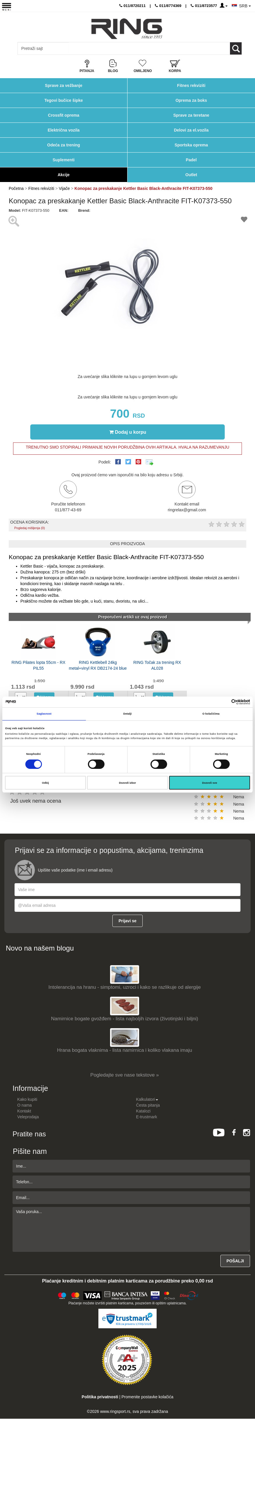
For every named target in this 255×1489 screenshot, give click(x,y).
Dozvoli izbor (127, 782)
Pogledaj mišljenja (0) (29, 528)
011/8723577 (204, 6)
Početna (16, 188)
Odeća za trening (63, 145)
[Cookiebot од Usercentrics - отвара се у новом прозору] (224, 702)
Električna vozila (64, 130)
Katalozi (143, 1111)
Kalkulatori (147, 1099)
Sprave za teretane (191, 115)
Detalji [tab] (127, 713)
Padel (191, 160)
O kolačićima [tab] (210, 713)
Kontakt (24, 1111)
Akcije (64, 174)
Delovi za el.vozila (191, 130)
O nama (24, 1105)
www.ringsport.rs (115, 1411)
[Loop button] (236, 48)
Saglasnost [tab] (44, 713)
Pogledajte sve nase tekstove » (124, 1075)
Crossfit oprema (63, 115)
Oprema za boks (191, 100)
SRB (245, 6)
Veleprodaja (28, 1116)
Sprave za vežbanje (63, 85)
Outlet (191, 174)
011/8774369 (168, 6)
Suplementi (64, 160)
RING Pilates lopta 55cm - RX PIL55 (38, 665)
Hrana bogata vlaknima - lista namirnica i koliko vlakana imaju (124, 1050)
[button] (207, 218)
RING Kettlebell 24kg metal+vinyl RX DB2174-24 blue (98, 665)
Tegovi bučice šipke (63, 100)
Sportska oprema (191, 145)
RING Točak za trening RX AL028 (157, 665)
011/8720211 (132, 6)
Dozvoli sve (209, 782)
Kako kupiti (27, 1099)
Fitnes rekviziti (191, 85)
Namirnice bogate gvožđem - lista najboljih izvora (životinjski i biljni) (124, 1018)
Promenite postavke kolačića (147, 1396)
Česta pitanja (148, 1105)
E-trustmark (146, 1116)
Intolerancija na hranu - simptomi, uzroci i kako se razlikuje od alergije (124, 987)
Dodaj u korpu (127, 432)
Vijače (64, 188)
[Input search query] (43, 48)
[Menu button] (6, 6)
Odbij (45, 782)
